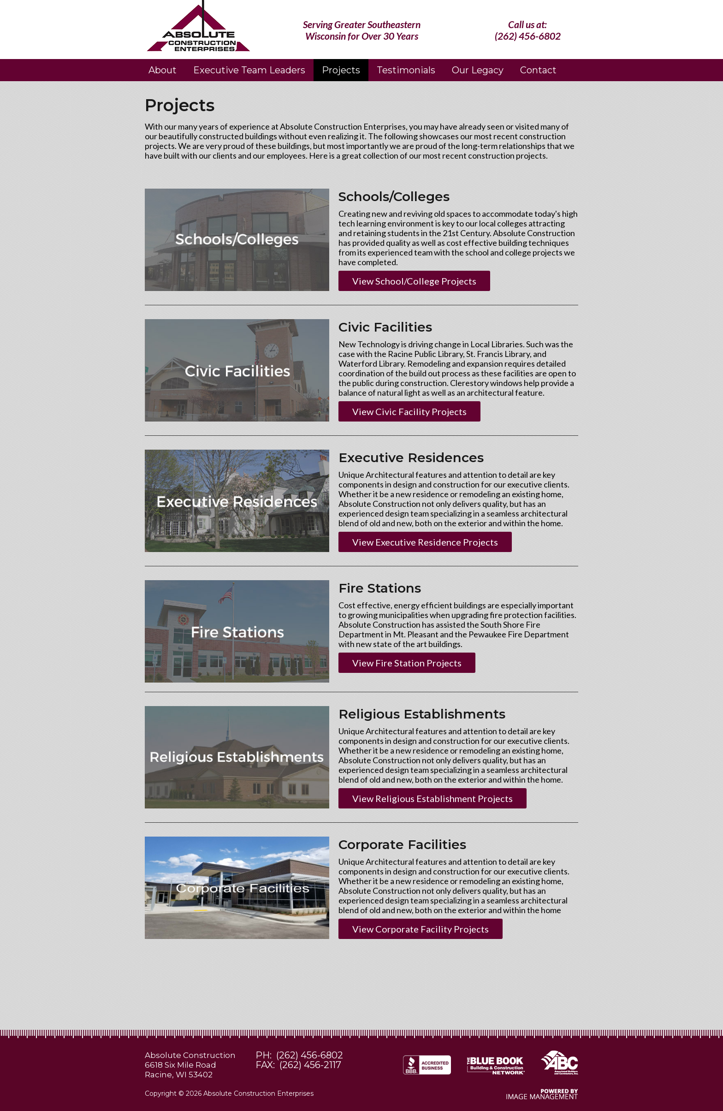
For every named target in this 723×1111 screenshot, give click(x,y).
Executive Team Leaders (249, 70)
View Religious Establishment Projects (432, 798)
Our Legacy (478, 70)
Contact (538, 70)
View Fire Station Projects (407, 662)
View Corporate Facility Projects (420, 928)
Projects (341, 70)
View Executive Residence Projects (425, 541)
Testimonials (406, 70)
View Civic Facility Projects (409, 411)
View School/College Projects (414, 280)
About (162, 70)
